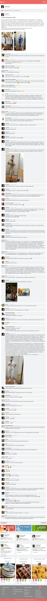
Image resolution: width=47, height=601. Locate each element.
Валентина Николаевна (10, 79)
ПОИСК (14, 587)
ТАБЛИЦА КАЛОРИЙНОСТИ (17, 589)
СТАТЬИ (3, 593)
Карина (7, 261)
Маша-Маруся (8, 118)
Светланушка (8, 106)
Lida (6, 410)
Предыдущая (3, 522)
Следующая (44, 522)
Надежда (7, 482)
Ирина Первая (8, 435)
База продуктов (16, 10)
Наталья (7, 412)
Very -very (7, 399)
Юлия (6, 70)
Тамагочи (7, 492)
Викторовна (8, 474)
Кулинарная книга (8, 10)
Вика (6, 506)
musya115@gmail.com (10, 85)
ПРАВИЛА (30, 596)
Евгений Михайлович (10, 312)
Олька (6, 111)
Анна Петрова (8, 448)
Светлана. (7, 198)
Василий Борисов (9, 425)
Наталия (7, 6)
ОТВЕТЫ (14, 593)
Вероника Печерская (9, 66)
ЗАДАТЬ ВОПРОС (27, 592)
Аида (6, 304)
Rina (6, 240)
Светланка (7, 149)
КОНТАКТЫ (26, 594)
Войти (44, 2)
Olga (6, 443)
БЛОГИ (3, 591)
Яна (6, 515)
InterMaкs (7, 322)
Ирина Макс (8, 54)
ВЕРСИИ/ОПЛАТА (27, 590)
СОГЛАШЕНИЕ (26, 596)
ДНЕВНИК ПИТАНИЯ (5, 587)
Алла (6, 59)
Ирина (6, 93)
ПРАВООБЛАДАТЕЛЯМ (28, 587)
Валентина (7, 89)
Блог (2, 10)
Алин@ (6, 465)
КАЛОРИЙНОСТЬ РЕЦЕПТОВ (18, 591)
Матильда (7, 480)
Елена (6, 456)
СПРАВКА (25, 589)
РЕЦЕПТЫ (3, 589)
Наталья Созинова (9, 203)
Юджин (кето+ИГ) (9, 74)
